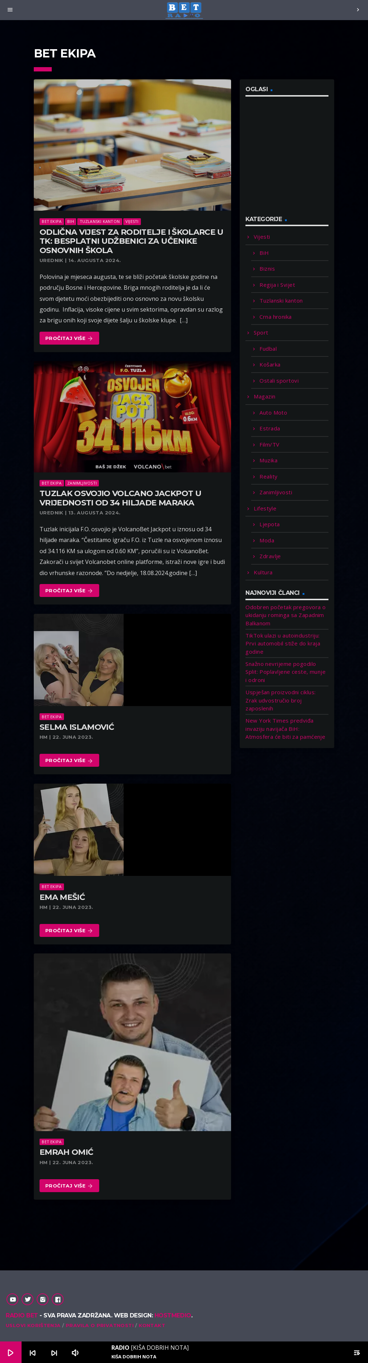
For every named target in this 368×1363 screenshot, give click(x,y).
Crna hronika (275, 316)
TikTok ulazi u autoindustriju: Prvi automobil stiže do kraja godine (282, 643)
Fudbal (268, 348)
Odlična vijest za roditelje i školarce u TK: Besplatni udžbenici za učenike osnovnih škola (132, 241)
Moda (266, 540)
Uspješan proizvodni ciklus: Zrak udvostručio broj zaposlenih (280, 700)
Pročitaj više (69, 338)
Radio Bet (22, 1315)
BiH (70, 221)
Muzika (268, 460)
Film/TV (269, 444)
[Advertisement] (299, 160)
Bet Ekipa (51, 221)
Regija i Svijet (277, 284)
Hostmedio (173, 1315)
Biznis (267, 268)
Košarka (269, 364)
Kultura (263, 572)
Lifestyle (265, 508)
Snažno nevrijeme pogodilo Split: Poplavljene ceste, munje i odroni (285, 671)
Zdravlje (270, 556)
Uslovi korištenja (33, 1325)
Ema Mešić (62, 897)
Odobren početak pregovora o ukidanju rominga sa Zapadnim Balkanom (285, 615)
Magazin (264, 396)
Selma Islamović (77, 727)
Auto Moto (273, 412)
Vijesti (132, 221)
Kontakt (152, 1325)
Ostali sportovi (279, 380)
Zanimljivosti (82, 483)
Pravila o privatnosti (100, 1325)
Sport (261, 332)
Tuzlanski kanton (100, 221)
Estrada (269, 428)
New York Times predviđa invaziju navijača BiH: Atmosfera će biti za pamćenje (285, 728)
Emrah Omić (66, 1152)
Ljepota (269, 524)
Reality (268, 476)
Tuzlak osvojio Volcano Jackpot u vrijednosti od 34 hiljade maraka (120, 498)
